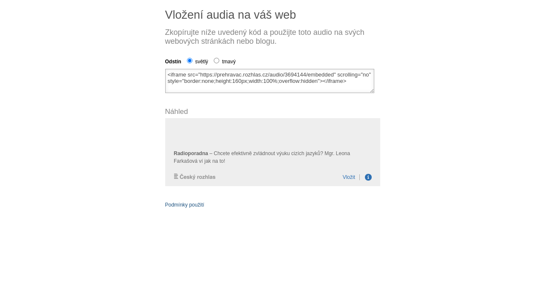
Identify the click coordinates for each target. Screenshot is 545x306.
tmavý (224, 62)
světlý (197, 62)
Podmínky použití (184, 205)
